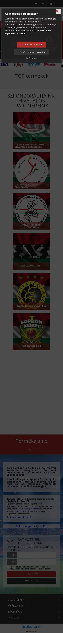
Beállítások (31, 58)
